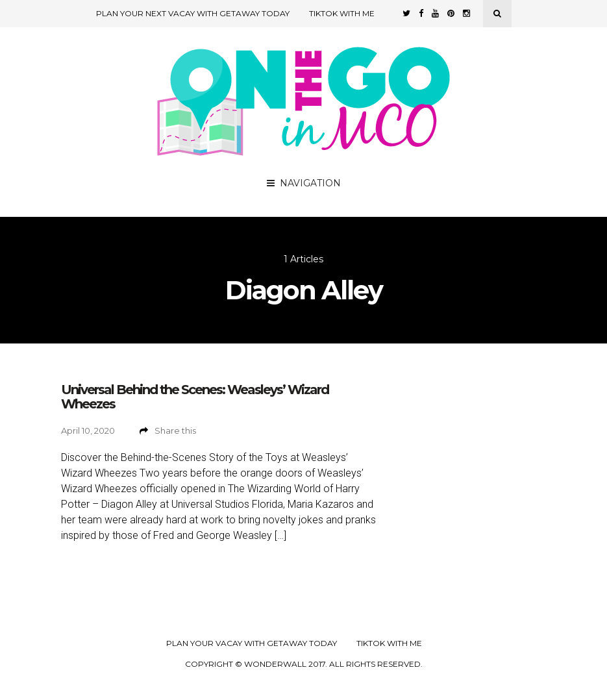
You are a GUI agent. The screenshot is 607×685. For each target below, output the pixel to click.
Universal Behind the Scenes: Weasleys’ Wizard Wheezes (194, 396)
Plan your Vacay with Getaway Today (251, 643)
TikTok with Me (342, 13)
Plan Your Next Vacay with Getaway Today (193, 13)
